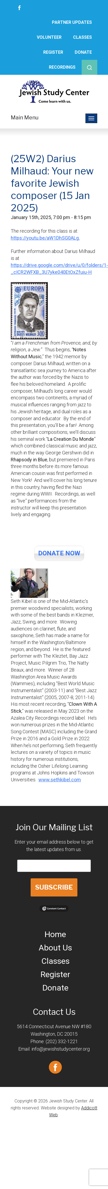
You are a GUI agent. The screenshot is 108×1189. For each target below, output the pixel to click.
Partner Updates (72, 22)
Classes (82, 37)
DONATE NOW (59, 553)
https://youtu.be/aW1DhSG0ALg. (45, 238)
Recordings (62, 67)
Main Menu (24, 117)
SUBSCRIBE (54, 887)
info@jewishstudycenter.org (60, 1049)
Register (53, 52)
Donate (83, 52)
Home (55, 934)
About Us (55, 947)
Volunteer (49, 37)
